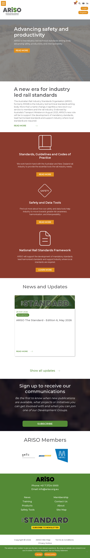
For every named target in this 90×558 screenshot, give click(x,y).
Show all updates (45, 370)
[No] (87, 551)
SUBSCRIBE (45, 423)
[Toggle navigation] (3, 3)
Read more (22, 50)
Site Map (61, 509)
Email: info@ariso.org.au (45, 489)
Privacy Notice (45, 543)
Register (83, 12)
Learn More (45, 270)
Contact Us (61, 501)
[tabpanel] (45, 50)
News (27, 497)
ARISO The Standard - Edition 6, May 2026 (44, 320)
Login (84, 8)
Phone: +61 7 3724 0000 (45, 485)
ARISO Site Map (43, 540)
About (61, 505)
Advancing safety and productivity (41, 32)
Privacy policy (50, 554)
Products (27, 505)
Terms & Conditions (64, 540)
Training (27, 501)
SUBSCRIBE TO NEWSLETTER (46, 527)
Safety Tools (27, 509)
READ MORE (45, 174)
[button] (79, 3)
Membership (61, 497)
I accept (39, 554)
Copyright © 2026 (22, 540)
